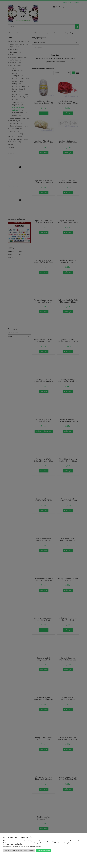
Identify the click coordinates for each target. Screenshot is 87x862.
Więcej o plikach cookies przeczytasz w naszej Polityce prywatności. (22, 846)
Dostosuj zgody (29, 850)
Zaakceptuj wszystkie (43, 850)
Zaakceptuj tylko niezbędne (13, 850)
